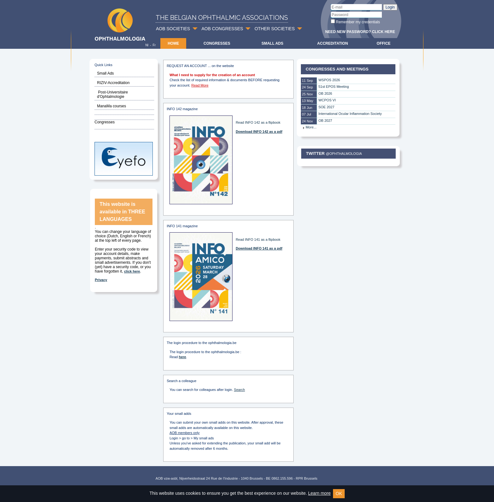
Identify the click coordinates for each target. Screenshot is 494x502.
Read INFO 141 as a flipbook (258, 239)
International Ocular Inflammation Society (350, 114)
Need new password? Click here (360, 32)
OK (339, 493)
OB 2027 (325, 120)
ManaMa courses (111, 106)
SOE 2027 (327, 107)
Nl (146, 45)
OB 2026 (325, 93)
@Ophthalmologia (344, 153)
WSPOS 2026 (329, 80)
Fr (154, 45)
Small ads (272, 43)
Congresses (217, 43)
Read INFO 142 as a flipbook (258, 122)
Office (384, 43)
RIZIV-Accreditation (113, 83)
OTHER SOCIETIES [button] (275, 28)
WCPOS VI (327, 100)
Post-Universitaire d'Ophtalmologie (112, 94)
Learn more (319, 493)
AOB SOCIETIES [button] (173, 28)
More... (309, 127)
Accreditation (332, 43)
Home (173, 43)
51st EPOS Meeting (334, 86)
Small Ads (105, 73)
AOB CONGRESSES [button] (222, 28)
